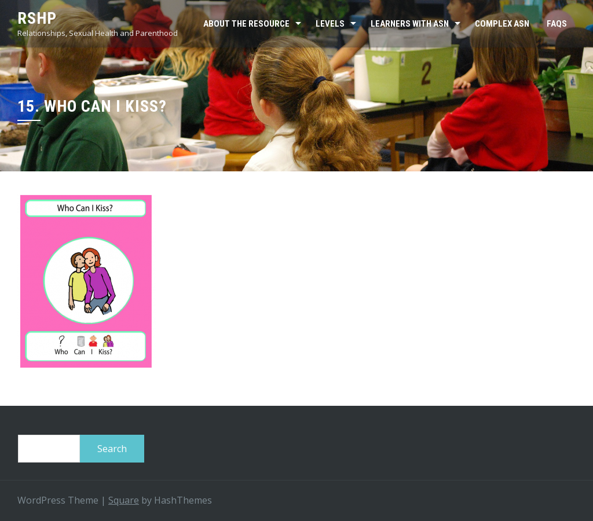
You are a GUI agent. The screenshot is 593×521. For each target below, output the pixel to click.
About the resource (246, 24)
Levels (330, 24)
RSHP (37, 18)
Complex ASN (502, 24)
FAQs (557, 24)
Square (123, 500)
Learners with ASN (410, 24)
